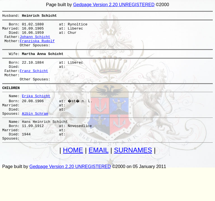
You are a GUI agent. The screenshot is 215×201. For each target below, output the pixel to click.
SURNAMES (133, 169)
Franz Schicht (34, 79)
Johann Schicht (35, 40)
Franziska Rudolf (37, 45)
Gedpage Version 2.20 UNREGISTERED (114, 4)
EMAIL (98, 169)
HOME (73, 169)
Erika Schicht (36, 108)
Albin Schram (35, 128)
